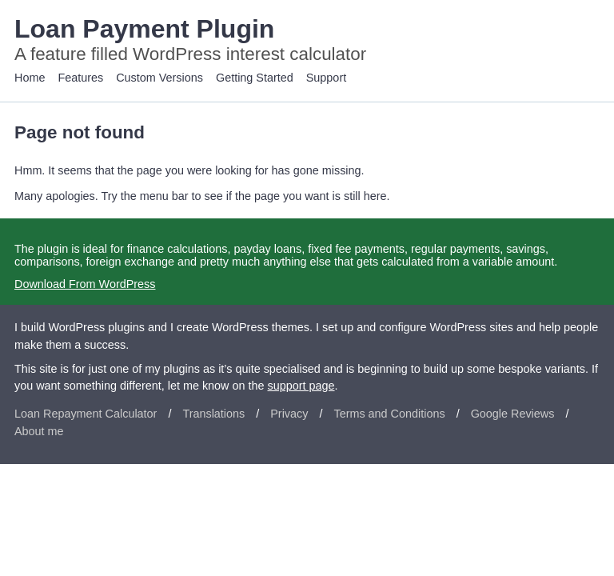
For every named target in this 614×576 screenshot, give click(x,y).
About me (39, 431)
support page (301, 385)
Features (80, 77)
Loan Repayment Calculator (85, 413)
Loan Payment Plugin (144, 28)
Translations (213, 413)
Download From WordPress (84, 284)
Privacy (289, 413)
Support (326, 77)
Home (29, 77)
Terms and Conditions (389, 413)
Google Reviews (513, 413)
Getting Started (254, 77)
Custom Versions (159, 77)
